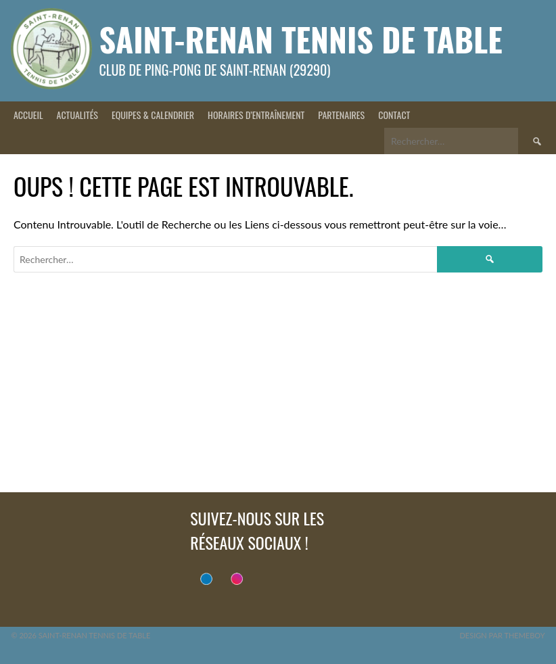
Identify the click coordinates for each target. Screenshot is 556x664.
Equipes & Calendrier (153, 115)
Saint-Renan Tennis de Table (300, 39)
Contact (394, 115)
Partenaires (341, 115)
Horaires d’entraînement (256, 115)
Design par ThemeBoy (502, 635)
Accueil (28, 115)
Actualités (77, 115)
